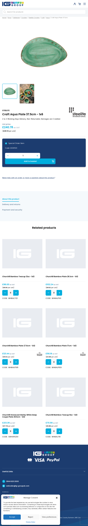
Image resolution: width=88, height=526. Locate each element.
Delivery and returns (11, 199)
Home (4, 17)
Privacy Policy (30, 522)
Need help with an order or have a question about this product (28, 172)
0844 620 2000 (12, 476)
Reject (30, 517)
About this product (10, 193)
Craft (43, 17)
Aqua (48, 17)
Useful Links (7, 466)
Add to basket (63, 155)
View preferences (49, 517)
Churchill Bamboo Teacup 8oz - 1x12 (61, 409)
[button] (57, 498)
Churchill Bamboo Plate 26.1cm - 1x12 (62, 271)
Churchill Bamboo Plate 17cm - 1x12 (61, 340)
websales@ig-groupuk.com (17, 480)
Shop (9, 17)
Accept (12, 517)
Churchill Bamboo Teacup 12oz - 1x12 (18, 271)
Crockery (24, 17)
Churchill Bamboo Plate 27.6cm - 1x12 (18, 340)
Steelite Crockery (34, 17)
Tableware (16, 17)
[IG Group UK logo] (13, 4)
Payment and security (11, 204)
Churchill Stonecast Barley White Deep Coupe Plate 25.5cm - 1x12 (19, 410)
